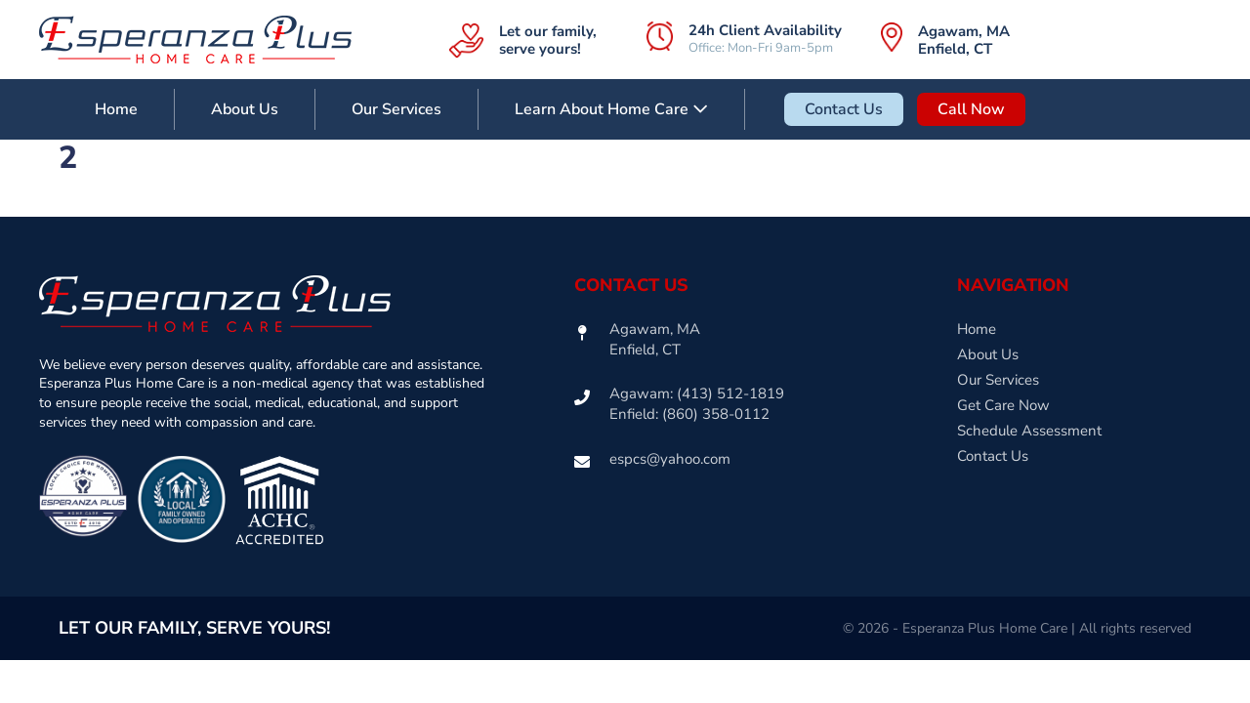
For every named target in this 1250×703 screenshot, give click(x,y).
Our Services (396, 109)
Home (116, 109)
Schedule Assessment (1029, 430)
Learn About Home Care (611, 109)
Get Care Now (1003, 405)
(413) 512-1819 (730, 393)
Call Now (971, 109)
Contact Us (844, 109)
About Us (244, 109)
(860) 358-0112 (716, 414)
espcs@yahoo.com (669, 459)
